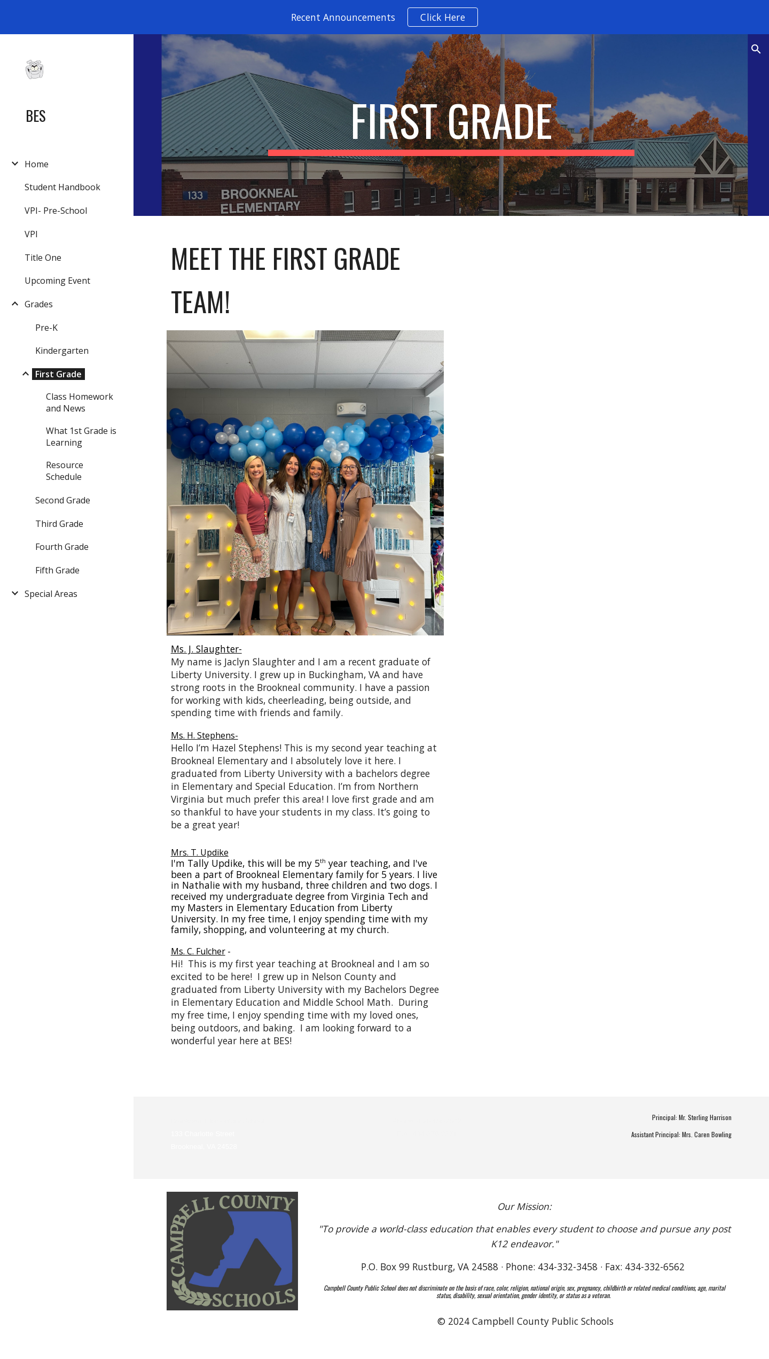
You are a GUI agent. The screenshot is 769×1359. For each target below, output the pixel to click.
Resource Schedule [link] (64, 471)
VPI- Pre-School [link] (56, 210)
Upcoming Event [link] (57, 280)
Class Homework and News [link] (79, 402)
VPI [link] (31, 234)
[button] (756, 49)
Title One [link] (43, 257)
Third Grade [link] (59, 524)
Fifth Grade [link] (57, 570)
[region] (384, 17)
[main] (451, 125)
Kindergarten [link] (62, 350)
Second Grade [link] (62, 500)
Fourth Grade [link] (62, 547)
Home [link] (37, 164)
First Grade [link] (58, 374)
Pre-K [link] (46, 327)
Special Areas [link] (51, 594)
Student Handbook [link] (62, 187)
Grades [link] (39, 304)
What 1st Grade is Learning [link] (81, 436)
